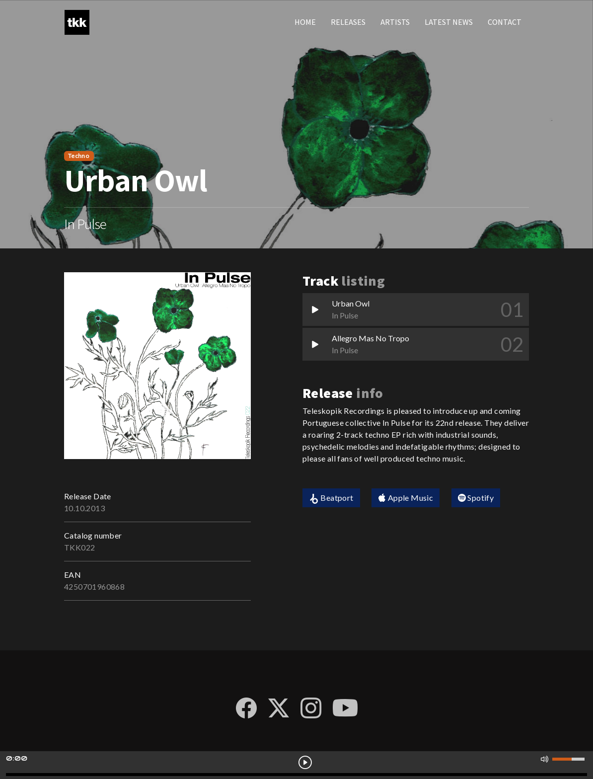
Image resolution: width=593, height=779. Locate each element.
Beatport (331, 498)
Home (305, 22)
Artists (395, 22)
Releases (348, 22)
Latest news (449, 22)
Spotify (476, 497)
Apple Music (405, 497)
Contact (504, 22)
